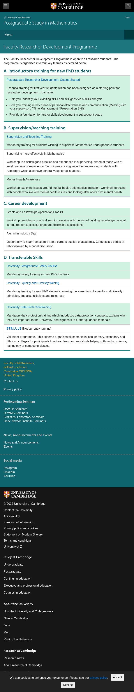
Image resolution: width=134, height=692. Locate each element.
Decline (68, 684)
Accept (117, 677)
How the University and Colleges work (28, 611)
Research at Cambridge (20, 650)
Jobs (7, 625)
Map (6, 632)
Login (127, 17)
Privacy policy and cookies (21, 528)
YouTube (9, 476)
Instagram (10, 468)
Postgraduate (12, 571)
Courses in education (17, 592)
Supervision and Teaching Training (29, 136)
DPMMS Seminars (16, 413)
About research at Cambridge (23, 665)
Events (8, 446)
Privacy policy (13, 389)
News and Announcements (21, 442)
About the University (18, 604)
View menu (6, 6)
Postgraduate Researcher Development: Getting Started (43, 79)
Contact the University (18, 510)
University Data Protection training (29, 307)
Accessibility (12, 516)
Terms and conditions (17, 540)
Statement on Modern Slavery (23, 534)
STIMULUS (14, 328)
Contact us (11, 381)
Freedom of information (19, 522)
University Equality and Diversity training (33, 283)
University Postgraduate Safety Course (32, 266)
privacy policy (98, 677)
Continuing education (17, 578)
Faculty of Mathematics (19, 17)
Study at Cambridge (18, 557)
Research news (14, 658)
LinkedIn (9, 472)
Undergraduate (13, 564)
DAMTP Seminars (15, 409)
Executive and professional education (28, 585)
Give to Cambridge (16, 618)
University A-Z (13, 546)
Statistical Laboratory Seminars (24, 417)
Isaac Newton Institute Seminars (25, 421)
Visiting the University (18, 639)
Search (128, 6)
